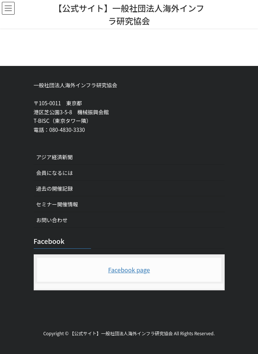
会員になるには (54, 172)
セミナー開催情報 (57, 204)
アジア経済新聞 (54, 157)
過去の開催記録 (54, 188)
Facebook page (129, 269)
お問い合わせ (52, 220)
